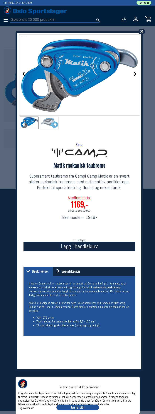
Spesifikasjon (67, 271)
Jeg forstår (78, 407)
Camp (79, 144)
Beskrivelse (36, 271)
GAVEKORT (144, 3)
